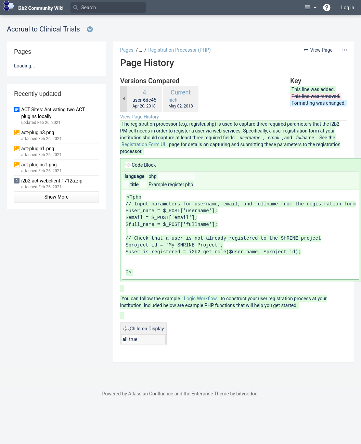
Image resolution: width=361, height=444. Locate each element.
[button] (139, 50)
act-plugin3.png (37, 132)
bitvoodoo (246, 393)
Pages (126, 50)
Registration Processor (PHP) (179, 50)
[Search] (108, 7)
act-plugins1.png (39, 164)
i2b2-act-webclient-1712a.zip (51, 180)
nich (172, 100)
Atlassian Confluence (150, 393)
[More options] (344, 50)
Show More (56, 197)
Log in (347, 7)
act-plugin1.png (37, 148)
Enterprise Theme (210, 393)
